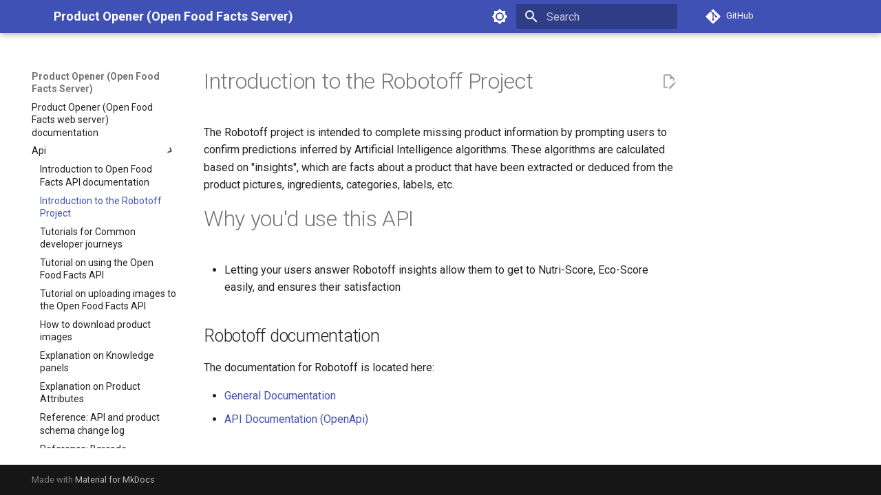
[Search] (596, 16)
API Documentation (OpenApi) (296, 419)
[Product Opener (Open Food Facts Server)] (31, 16)
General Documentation (280, 395)
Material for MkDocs (115, 479)
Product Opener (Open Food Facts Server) (96, 82)
